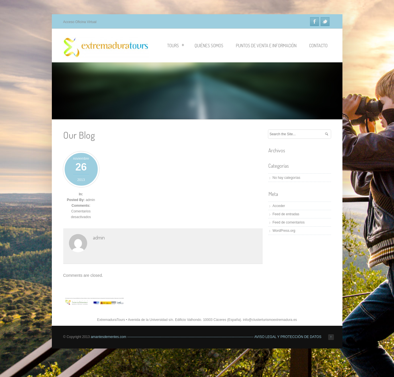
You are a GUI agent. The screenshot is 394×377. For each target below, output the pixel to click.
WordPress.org (284, 231)
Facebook (314, 21)
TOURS (175, 45)
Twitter (325, 21)
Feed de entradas (286, 214)
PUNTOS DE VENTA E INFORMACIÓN (266, 45)
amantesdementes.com (108, 337)
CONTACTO (318, 45)
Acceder (279, 206)
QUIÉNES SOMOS (209, 45)
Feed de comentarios (289, 222)
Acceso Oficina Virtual (80, 22)
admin (90, 200)
